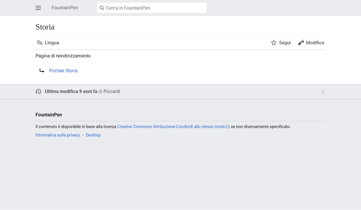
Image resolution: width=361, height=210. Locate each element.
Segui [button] (285, 43)
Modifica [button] (315, 43)
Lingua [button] (52, 43)
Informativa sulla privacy (58, 135)
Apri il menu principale (40, 10)
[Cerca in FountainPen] (152, 8)
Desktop (93, 135)
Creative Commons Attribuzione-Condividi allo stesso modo (171, 126)
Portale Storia (63, 71)
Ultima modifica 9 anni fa (71, 91)
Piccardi (111, 91)
